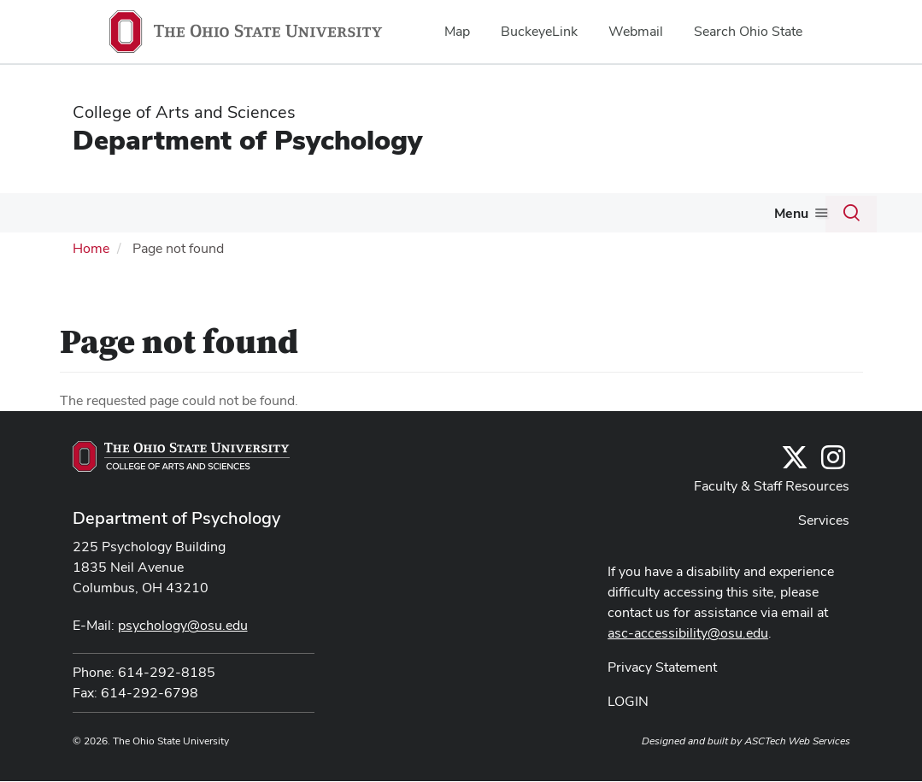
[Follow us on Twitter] (794, 501)
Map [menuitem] (457, 31)
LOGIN (628, 740)
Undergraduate (306, 215)
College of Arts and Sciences (184, 112)
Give (70, 253)
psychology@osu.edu (183, 664)
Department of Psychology (247, 139)
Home (91, 287)
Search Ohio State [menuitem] (748, 31)
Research (510, 215)
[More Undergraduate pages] (358, 219)
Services (823, 558)
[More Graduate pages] (451, 219)
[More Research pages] (545, 219)
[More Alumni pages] (803, 219)
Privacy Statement (662, 705)
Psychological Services (645, 215)
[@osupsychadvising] (833, 501)
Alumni (774, 215)
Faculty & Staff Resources (771, 524)
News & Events (177, 215)
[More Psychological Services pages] (721, 219)
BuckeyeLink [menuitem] (539, 31)
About (75, 215)
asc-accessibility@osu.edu (688, 671)
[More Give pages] (90, 257)
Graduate (416, 215)
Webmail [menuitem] (635, 31)
